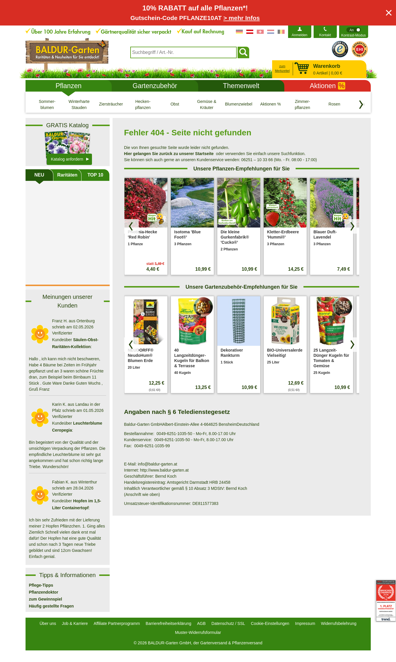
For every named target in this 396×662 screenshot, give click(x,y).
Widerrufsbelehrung (338, 623)
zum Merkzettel (282, 68)
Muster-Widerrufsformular (198, 632)
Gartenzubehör (155, 86)
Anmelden (299, 35)
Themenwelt (241, 86)
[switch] (353, 32)
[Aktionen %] (271, 104)
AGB (201, 623)
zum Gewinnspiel (45, 599)
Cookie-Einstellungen (270, 623)
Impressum (305, 623)
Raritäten (67, 174)
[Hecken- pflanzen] (143, 104)
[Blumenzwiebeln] (239, 104)
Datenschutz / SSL (228, 623)
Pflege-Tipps (41, 585)
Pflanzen (68, 86)
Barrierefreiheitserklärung (168, 623)
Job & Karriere (75, 623)
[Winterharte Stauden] (79, 104)
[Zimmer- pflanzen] (303, 104)
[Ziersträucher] (111, 104)
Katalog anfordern (67, 159)
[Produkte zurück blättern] (131, 226)
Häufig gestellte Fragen (51, 606)
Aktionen (327, 86)
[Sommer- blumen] (47, 104)
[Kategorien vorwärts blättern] (361, 104)
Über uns (48, 623)
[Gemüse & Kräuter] (207, 104)
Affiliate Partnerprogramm (117, 623)
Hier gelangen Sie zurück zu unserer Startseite (169, 153)
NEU (39, 174)
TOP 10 (95, 174)
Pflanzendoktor (43, 592)
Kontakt (325, 35)
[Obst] (175, 104)
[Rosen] (334, 104)
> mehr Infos (241, 17)
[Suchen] (243, 52)
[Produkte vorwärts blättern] (352, 226)
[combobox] (183, 52)
